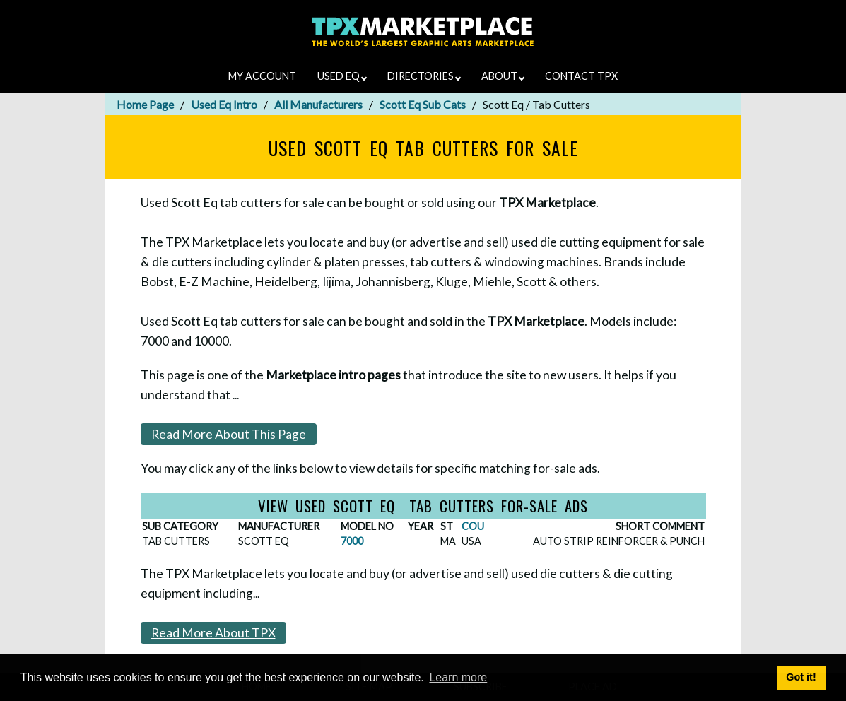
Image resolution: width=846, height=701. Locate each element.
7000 (352, 541)
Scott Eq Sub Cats (423, 104)
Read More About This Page (228, 434)
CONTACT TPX (581, 76)
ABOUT (502, 76)
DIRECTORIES (424, 76)
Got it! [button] (801, 677)
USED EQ (342, 76)
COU (473, 526)
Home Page (145, 104)
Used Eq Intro (224, 104)
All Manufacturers (318, 104)
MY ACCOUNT (262, 76)
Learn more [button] (458, 677)
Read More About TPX (213, 632)
